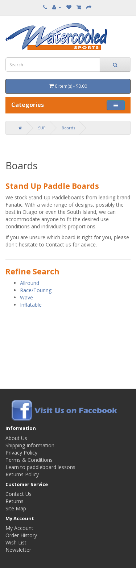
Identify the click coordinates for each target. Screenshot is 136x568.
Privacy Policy (21, 452)
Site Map (15, 508)
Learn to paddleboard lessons (40, 467)
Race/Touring (35, 290)
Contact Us (18, 493)
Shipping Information (29, 445)
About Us (16, 438)
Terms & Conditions (29, 459)
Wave (26, 297)
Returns (14, 501)
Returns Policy (22, 474)
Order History (21, 535)
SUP (42, 127)
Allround (29, 282)
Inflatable (31, 304)
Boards (68, 127)
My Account (19, 528)
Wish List (15, 542)
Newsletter (18, 549)
